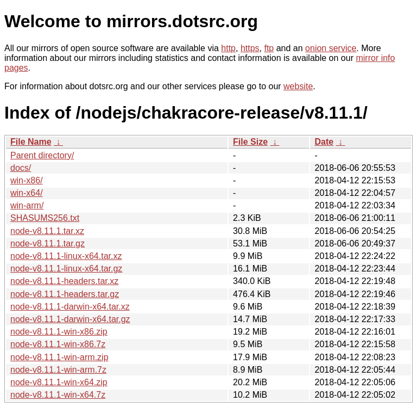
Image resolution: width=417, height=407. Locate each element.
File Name (31, 141)
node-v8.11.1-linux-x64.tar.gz (66, 268)
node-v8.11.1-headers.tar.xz (64, 281)
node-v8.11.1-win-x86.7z (57, 344)
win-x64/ (26, 193)
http (228, 48)
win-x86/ (26, 180)
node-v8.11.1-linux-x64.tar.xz (66, 256)
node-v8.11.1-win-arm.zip (59, 357)
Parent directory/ (42, 155)
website (298, 86)
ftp (269, 48)
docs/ (20, 167)
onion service (330, 48)
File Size (250, 141)
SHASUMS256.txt (44, 218)
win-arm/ (26, 205)
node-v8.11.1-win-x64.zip (59, 382)
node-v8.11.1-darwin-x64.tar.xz (70, 306)
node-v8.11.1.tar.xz (47, 231)
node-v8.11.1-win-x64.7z (57, 394)
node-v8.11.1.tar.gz (47, 243)
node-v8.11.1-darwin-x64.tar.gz (70, 319)
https (250, 48)
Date (323, 141)
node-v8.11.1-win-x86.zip (59, 331)
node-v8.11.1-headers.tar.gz (64, 294)
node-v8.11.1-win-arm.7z (58, 369)
